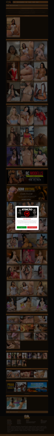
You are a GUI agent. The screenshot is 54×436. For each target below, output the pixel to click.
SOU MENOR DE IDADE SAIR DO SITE (32, 227)
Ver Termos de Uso (27, 224)
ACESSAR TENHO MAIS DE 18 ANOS (21, 227)
